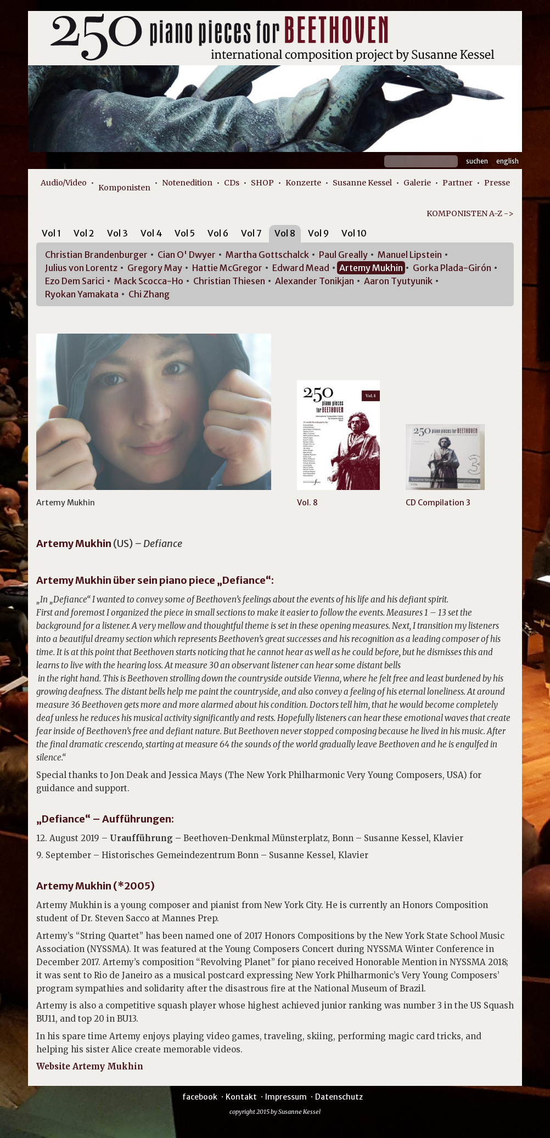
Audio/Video (64, 183)
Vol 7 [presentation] (251, 233)
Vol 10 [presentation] (354, 233)
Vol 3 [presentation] (117, 233)
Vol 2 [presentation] (84, 233)
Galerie (417, 183)
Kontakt (241, 1097)
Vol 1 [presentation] (51, 233)
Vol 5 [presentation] (185, 233)
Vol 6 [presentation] (217, 233)
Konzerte (303, 183)
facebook (199, 1097)
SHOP (262, 183)
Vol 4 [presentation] (151, 233)
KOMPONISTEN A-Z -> (470, 213)
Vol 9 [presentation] (318, 233)
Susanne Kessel (362, 183)
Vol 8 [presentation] (284, 233)
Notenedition (187, 183)
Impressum (286, 1097)
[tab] (51, 235)
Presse (497, 183)
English (507, 161)
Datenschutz (339, 1097)
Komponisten (124, 188)
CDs (231, 183)
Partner (457, 183)
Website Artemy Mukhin (89, 1066)
